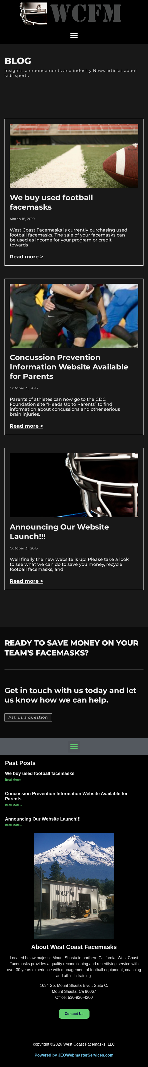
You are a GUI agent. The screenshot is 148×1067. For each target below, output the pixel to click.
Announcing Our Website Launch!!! (43, 819)
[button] (74, 36)
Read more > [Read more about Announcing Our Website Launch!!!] (26, 581)
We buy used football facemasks (51, 202)
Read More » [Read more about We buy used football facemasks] (13, 779)
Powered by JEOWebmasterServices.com (73, 1055)
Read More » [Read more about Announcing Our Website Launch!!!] (13, 825)
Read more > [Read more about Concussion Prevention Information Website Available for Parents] (26, 426)
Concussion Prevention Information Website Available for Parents (69, 367)
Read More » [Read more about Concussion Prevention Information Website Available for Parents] (13, 805)
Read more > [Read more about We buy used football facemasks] (26, 257)
